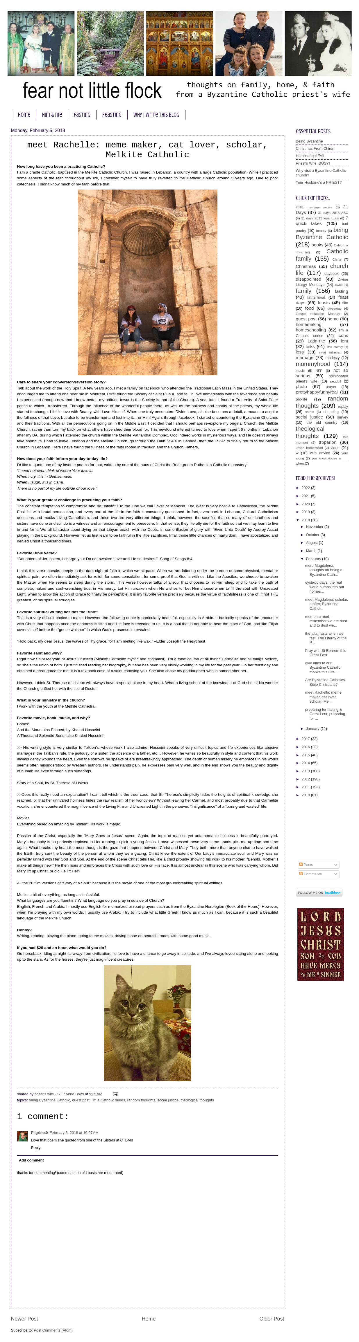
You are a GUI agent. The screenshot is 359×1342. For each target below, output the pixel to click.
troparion (328, 442)
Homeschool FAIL (311, 156)
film (345, 303)
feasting (112, 114)
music (300, 370)
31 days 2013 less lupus (320, 218)
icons (342, 335)
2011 (306, 787)
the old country (322, 422)
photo (301, 386)
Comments (310, 874)
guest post (80, 1100)
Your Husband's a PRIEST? (319, 182)
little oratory (335, 347)
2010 (306, 795)
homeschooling (311, 329)
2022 (306, 488)
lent (344, 340)
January (313, 728)
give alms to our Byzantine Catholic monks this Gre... (323, 667)
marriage (305, 357)
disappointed (309, 279)
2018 (306, 520)
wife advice (320, 453)
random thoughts (141, 1100)
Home (149, 1319)
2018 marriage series (314, 207)
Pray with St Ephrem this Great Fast (325, 652)
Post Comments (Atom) (53, 1330)
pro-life (301, 399)
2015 (306, 755)
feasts (324, 302)
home (24, 114)
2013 (306, 771)
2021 (306, 496)
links (310, 346)
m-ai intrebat (329, 352)
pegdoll (335, 381)
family (304, 290)
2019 (306, 512)
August (312, 542)
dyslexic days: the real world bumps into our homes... (324, 587)
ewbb (339, 284)
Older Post (271, 1319)
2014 (306, 763)
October (313, 535)
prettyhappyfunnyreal (317, 391)
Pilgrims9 (39, 1132)
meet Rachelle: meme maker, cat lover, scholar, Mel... (323, 697)
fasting (82, 114)
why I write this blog (156, 114)
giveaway (334, 308)
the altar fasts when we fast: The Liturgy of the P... (326, 638)
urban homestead (309, 448)
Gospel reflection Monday (318, 313)
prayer (331, 387)
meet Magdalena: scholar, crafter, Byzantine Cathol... (326, 604)
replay (343, 406)
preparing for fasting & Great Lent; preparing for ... (325, 714)
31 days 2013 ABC (333, 212)
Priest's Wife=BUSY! (313, 163)
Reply (36, 1148)
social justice (167, 1100)
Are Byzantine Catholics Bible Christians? (325, 682)
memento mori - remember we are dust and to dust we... (326, 621)
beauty (321, 230)
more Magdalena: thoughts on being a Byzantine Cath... (323, 570)
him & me (52, 114)
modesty (333, 358)
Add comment (31, 1160)
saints (309, 412)
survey (342, 417)
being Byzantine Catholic (49, 1100)
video (335, 447)
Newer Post (24, 1319)
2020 (306, 504)
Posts (306, 865)
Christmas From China (314, 148)
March (311, 551)
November (315, 526)
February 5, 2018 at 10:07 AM (74, 1132)
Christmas (306, 266)
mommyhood (313, 363)
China (337, 259)
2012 (306, 779)
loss (300, 351)
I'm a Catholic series (108, 1100)
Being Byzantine (309, 141)
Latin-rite (316, 340)
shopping (331, 412)
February (314, 559)
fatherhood (316, 297)
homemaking (309, 324)
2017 (306, 739)
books (317, 244)
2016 (306, 747)
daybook (331, 273)
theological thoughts (197, 1100)
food (309, 308)
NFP (319, 370)
